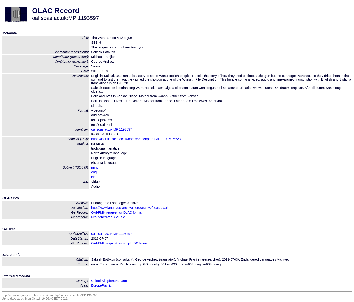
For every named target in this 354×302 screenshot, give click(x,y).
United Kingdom (103, 281)
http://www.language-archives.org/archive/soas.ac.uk (129, 207)
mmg (95, 167)
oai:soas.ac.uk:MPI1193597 (111, 129)
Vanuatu (121, 281)
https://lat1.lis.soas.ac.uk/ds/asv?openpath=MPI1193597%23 (136, 139)
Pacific (107, 285)
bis (93, 177)
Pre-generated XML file (108, 217)
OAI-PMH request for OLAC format (116, 212)
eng (94, 172)
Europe (96, 285)
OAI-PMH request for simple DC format (120, 243)
